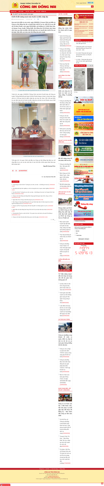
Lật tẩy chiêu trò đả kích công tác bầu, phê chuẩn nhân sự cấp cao (65, 286)
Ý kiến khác (79, 235)
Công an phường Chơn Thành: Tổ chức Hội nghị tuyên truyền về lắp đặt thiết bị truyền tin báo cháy (65, 249)
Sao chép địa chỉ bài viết (48, 176)
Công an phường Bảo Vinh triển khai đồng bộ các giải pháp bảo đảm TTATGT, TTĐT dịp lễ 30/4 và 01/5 (65, 365)
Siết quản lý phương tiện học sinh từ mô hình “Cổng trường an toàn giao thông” (65, 132)
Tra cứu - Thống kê (41, 11)
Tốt (77, 233)
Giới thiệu (20, 11)
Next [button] (92, 66)
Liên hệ (47, 468)
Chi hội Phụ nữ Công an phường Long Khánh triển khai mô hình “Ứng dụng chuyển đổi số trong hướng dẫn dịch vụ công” (65, 426)
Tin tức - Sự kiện (29, 11)
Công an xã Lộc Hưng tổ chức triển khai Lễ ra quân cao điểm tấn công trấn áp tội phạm (65, 120)
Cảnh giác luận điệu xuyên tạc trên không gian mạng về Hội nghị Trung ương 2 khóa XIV (65, 297)
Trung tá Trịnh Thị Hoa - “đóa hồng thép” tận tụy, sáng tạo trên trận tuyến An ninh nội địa (65, 441)
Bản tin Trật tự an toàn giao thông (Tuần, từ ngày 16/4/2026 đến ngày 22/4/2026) (65, 379)
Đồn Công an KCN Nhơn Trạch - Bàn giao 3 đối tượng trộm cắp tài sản (65, 177)
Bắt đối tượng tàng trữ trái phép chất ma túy (65, 186)
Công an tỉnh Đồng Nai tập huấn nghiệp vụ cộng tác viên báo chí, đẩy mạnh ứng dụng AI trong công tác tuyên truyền (65, 54)
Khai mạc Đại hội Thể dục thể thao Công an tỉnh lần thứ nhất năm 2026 (65, 68)
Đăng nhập (62, 468)
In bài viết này (23, 170)
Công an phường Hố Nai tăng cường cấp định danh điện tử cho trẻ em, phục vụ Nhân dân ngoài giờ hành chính (65, 106)
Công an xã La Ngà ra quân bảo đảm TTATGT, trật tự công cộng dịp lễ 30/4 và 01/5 (65, 352)
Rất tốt (77, 231)
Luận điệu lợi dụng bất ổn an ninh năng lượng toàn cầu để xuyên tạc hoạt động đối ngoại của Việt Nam (65, 310)
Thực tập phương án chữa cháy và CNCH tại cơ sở (65, 237)
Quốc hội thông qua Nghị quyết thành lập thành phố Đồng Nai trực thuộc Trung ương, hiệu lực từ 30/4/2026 (65, 41)
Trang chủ (13, 11)
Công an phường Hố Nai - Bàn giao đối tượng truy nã (65, 167)
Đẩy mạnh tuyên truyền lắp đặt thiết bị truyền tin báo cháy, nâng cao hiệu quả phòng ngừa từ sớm (65, 226)
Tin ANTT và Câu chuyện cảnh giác (23, 14)
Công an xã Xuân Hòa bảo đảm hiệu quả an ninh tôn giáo (30, 217)
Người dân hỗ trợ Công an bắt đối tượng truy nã (28, 199)
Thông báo (78, 40)
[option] (83, 80)
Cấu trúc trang (54, 468)
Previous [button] (91, 66)
